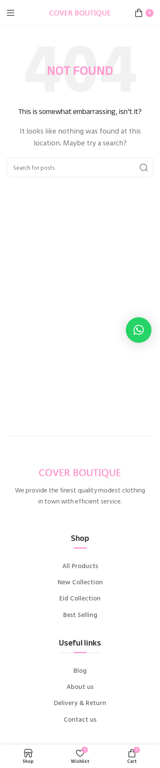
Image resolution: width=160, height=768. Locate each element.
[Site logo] (80, 12)
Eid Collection (80, 599)
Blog (80, 671)
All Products (80, 566)
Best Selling (80, 615)
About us (80, 687)
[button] (138, 330)
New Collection (80, 582)
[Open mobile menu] (10, 12)
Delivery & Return (80, 703)
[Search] (80, 167)
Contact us (80, 720)
